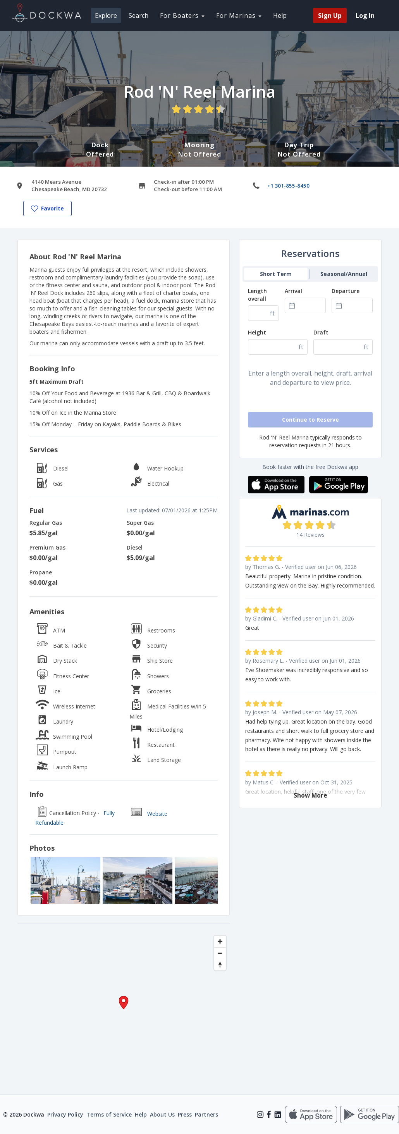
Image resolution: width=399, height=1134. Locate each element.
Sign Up (330, 15)
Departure (345, 291)
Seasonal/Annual (343, 273)
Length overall (257, 294)
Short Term (276, 273)
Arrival (293, 291)
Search (138, 15)
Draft (320, 332)
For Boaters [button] (182, 15)
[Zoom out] (220, 953)
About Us (162, 1114)
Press (185, 1114)
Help (280, 15)
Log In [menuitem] (365, 15)
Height (257, 332)
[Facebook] (269, 1114)
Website (157, 813)
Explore (106, 15)
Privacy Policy (65, 1114)
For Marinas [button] (238, 15)
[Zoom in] (220, 941)
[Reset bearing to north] (220, 964)
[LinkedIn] (278, 1114)
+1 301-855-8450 (288, 185)
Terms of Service (109, 1114)
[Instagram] (260, 1114)
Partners (206, 1114)
